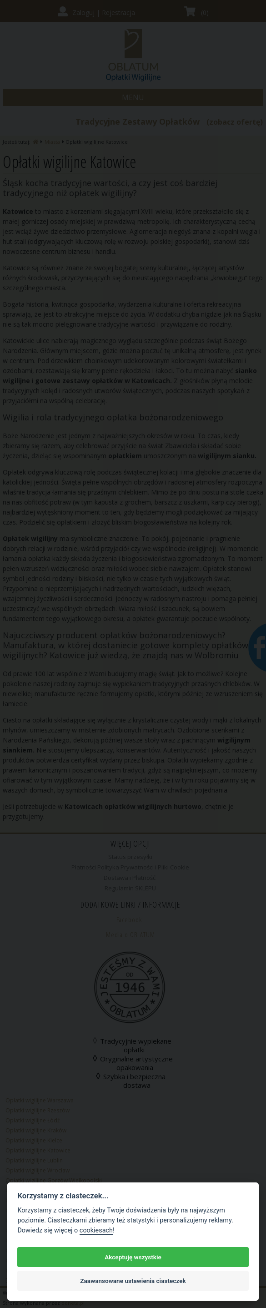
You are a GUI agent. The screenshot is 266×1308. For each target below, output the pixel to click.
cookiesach (96, 1230)
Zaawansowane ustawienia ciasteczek (133, 1280)
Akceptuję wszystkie (133, 1257)
